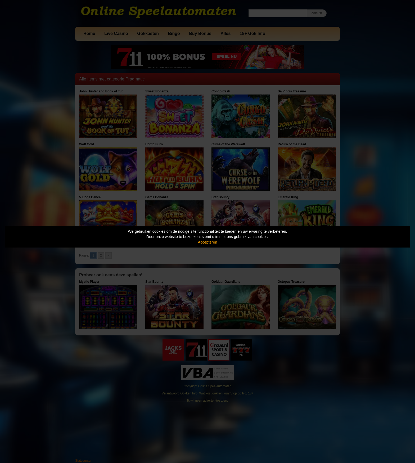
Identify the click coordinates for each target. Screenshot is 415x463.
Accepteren (207, 242)
